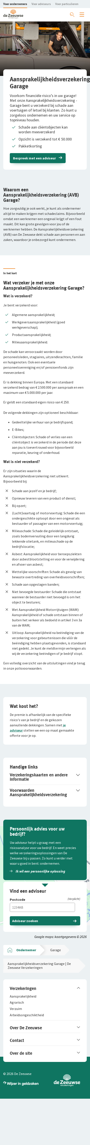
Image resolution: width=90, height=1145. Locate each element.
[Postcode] (45, 900)
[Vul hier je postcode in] (42, 907)
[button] (15, 4)
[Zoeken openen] (72, 14)
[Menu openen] (82, 14)
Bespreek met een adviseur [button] (34, 158)
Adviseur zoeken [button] (25, 921)
